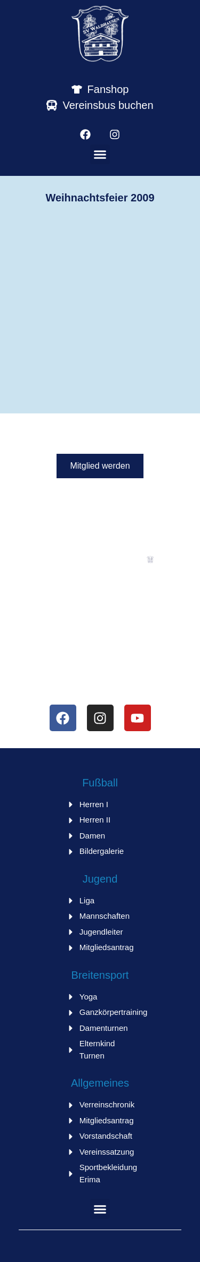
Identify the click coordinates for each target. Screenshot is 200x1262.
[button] (100, 155)
